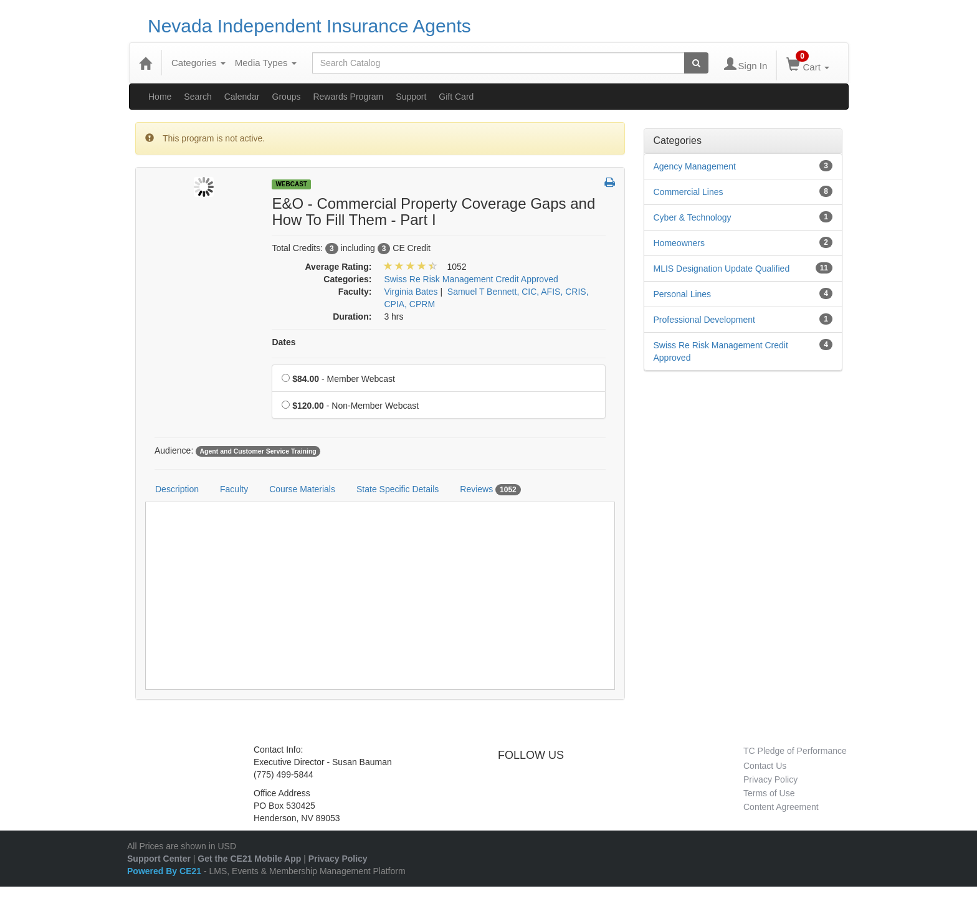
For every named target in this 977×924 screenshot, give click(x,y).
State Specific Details (397, 489)
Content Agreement (781, 807)
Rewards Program (348, 97)
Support (411, 97)
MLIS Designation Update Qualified (722, 269)
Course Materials (302, 489)
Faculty (234, 489)
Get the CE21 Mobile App (249, 859)
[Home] (145, 63)
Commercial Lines (688, 192)
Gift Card (456, 97)
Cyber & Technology (693, 217)
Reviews (490, 489)
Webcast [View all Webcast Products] (291, 184)
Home (159, 97)
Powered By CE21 (165, 871)
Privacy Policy (770, 779)
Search (197, 97)
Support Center (159, 859)
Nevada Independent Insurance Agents (309, 26)
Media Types (266, 62)
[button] (609, 183)
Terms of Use (768, 793)
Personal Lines (683, 294)
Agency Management (695, 166)
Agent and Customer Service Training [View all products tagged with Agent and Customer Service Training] (257, 451)
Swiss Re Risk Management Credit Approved (721, 351)
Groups (286, 97)
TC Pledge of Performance (795, 751)
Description (177, 489)
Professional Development (704, 320)
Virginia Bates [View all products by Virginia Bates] (410, 292)
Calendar (242, 97)
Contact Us (764, 766)
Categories (198, 62)
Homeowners (679, 243)
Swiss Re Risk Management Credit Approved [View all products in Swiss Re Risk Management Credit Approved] (471, 279)
